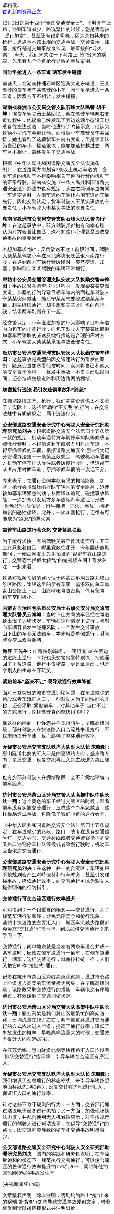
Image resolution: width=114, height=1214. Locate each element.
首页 (7, 11)
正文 (36, 11)
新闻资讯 (22, 11)
